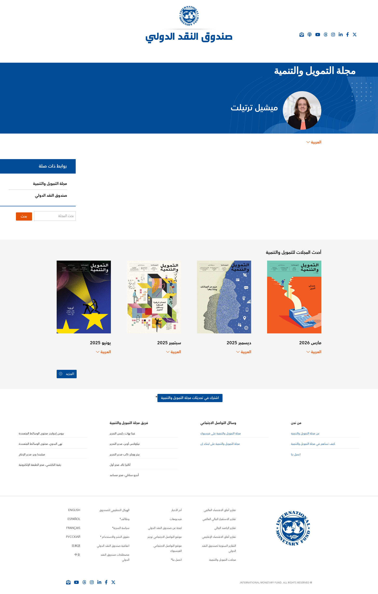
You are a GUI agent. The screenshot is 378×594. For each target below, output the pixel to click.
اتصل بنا (296, 452)
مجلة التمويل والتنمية (50, 183)
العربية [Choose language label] (313, 142)
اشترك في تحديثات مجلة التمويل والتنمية (190, 396)
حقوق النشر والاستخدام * (114, 535)
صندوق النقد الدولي (51, 195)
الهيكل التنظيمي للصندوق (114, 508)
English (74, 508)
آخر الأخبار (176, 508)
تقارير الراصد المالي (225, 526)
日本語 (76, 544)
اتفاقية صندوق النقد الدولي (113, 544)
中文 (77, 552)
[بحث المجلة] (55, 216)
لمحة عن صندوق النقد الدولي (165, 526)
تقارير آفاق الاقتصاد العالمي (220, 508)
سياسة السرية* (120, 526)
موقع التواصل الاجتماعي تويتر (165, 535)
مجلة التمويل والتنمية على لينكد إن (220, 442)
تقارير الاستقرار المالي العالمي (219, 517)
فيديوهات (176, 517)
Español (74, 517)
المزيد (67, 373)
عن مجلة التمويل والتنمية (305, 431)
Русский (73, 535)
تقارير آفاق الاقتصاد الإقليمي (219, 535)
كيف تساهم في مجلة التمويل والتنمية (313, 442)
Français (73, 526)
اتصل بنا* (176, 557)
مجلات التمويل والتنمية (222, 557)
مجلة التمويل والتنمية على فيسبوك (220, 431)
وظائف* (124, 517)
